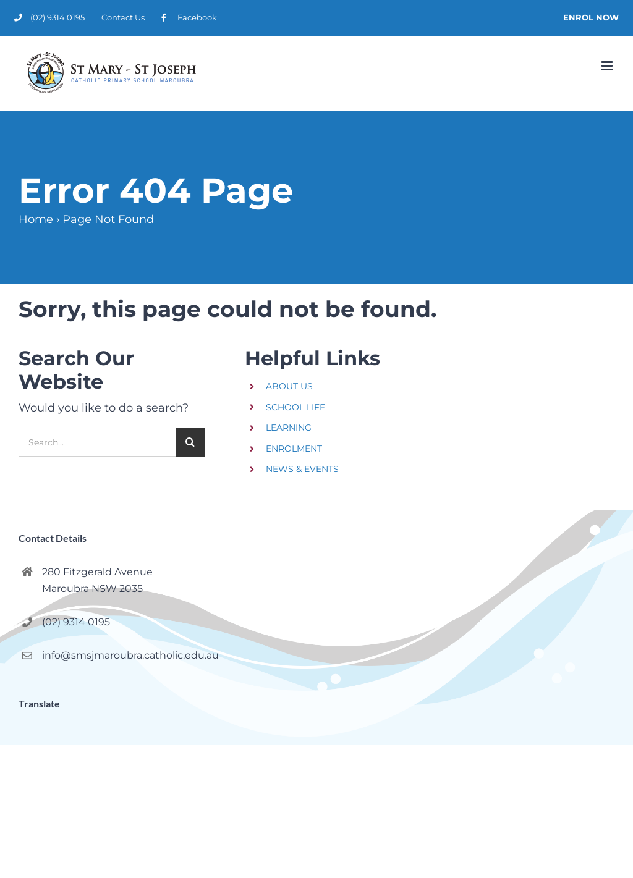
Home (36, 219)
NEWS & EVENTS (302, 469)
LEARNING (289, 427)
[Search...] (97, 442)
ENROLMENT (294, 448)
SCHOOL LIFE (295, 407)
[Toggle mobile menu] (607, 65)
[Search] (190, 442)
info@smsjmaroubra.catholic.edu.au (130, 655)
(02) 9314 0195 (76, 622)
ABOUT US (289, 386)
